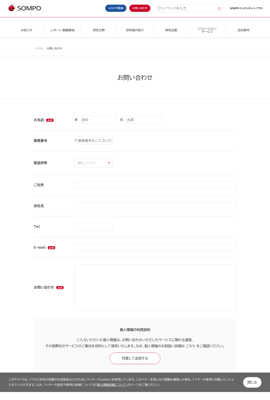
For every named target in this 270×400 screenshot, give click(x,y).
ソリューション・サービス (207, 30)
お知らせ (26, 30)
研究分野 (99, 30)
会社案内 (244, 30)
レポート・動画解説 (62, 30)
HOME (39, 48)
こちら (190, 346)
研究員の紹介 (135, 30)
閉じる (252, 382)
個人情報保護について (111, 384)
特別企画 (171, 30)
